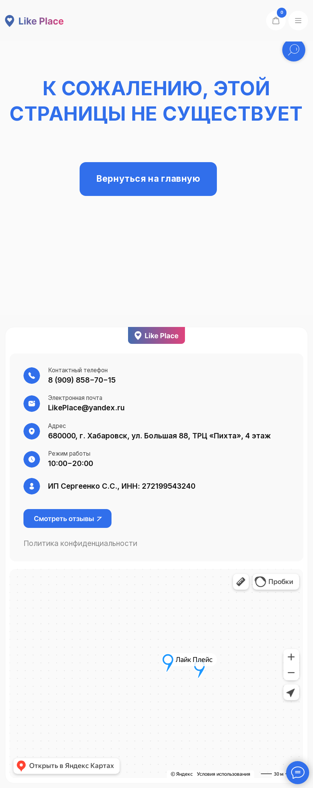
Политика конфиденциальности (80, 543)
